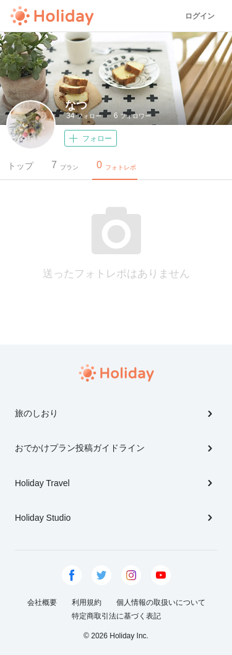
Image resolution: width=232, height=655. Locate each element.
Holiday (52, 16)
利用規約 (86, 602)
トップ (20, 166)
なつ (76, 105)
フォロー (83, 115)
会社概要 (42, 602)
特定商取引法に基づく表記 (116, 616)
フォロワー (132, 115)
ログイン (200, 16)
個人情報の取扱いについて (160, 602)
